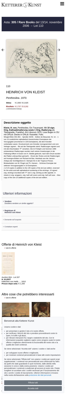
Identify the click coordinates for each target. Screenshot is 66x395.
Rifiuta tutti (33, 383)
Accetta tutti (33, 388)
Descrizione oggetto (17, 122)
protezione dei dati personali (40, 375)
